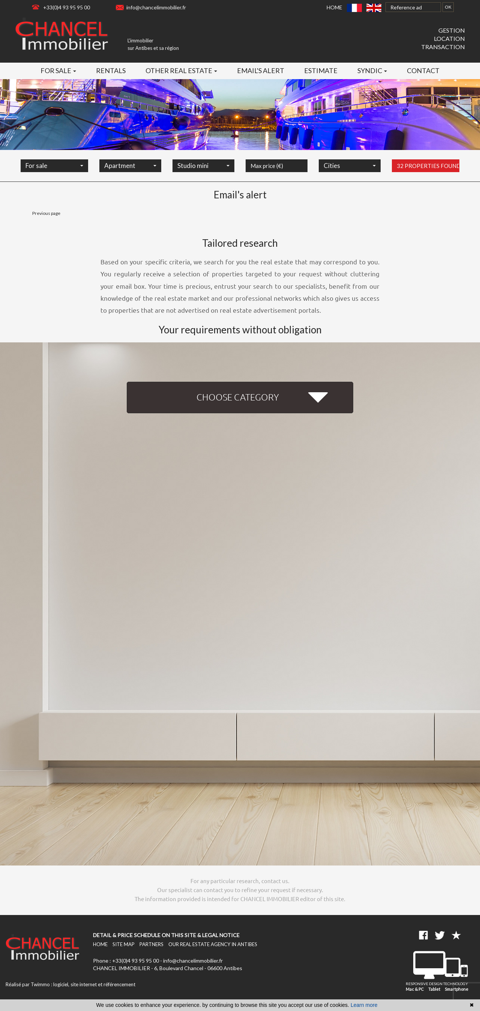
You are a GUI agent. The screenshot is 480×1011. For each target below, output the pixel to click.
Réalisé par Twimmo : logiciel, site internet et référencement (70, 984)
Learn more (364, 1005)
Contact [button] (423, 70)
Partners (152, 944)
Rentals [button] (111, 70)
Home (334, 7)
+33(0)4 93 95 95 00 (66, 7)
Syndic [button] (372, 70)
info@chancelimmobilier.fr (156, 7)
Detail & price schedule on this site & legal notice (166, 935)
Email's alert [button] (260, 70)
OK (448, 7)
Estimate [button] (321, 70)
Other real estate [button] (181, 70)
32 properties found (428, 174)
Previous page (46, 213)
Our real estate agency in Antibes (212, 944)
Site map (123, 944)
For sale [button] (58, 70)
